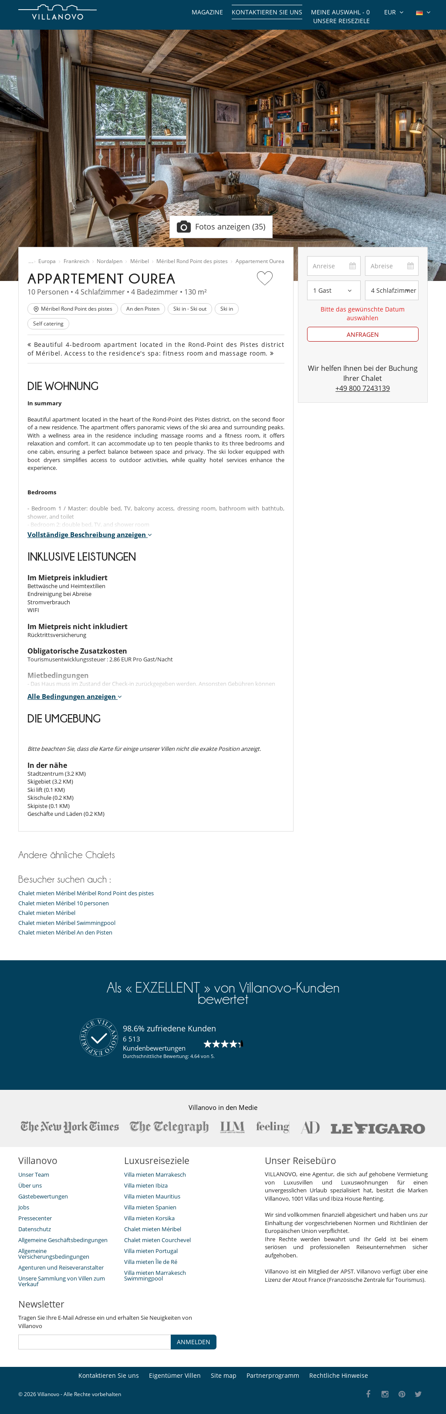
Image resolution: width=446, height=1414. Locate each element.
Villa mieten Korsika (149, 1218)
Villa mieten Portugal (151, 1251)
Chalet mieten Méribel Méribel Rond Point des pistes (86, 893)
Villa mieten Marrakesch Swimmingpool (155, 1275)
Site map (224, 1375)
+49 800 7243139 (362, 388)
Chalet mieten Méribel (46, 913)
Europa (47, 261)
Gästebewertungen (43, 1196)
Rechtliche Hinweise (338, 1375)
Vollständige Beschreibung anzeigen (89, 534)
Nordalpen (109, 261)
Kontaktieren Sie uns (267, 12)
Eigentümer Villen (175, 1375)
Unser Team (33, 1174)
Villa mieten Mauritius (152, 1196)
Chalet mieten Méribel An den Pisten (65, 932)
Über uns (30, 1185)
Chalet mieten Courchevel (157, 1240)
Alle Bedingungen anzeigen (74, 696)
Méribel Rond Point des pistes (192, 261)
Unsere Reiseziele (341, 21)
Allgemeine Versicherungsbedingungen (53, 1253)
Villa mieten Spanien (150, 1207)
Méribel (139, 261)
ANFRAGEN (363, 334)
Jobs (23, 1207)
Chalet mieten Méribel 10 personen (63, 903)
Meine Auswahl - (340, 12)
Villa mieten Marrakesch (155, 1174)
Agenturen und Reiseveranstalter (61, 1267)
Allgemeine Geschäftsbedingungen (63, 1240)
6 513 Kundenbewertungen (154, 1043)
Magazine (207, 12)
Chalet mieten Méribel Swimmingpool (66, 923)
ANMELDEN (193, 1342)
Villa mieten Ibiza (146, 1185)
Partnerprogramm (273, 1375)
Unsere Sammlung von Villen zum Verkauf (61, 1281)
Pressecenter (35, 1218)
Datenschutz (34, 1229)
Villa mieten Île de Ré (150, 1262)
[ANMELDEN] (94, 1342)
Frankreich (76, 261)
